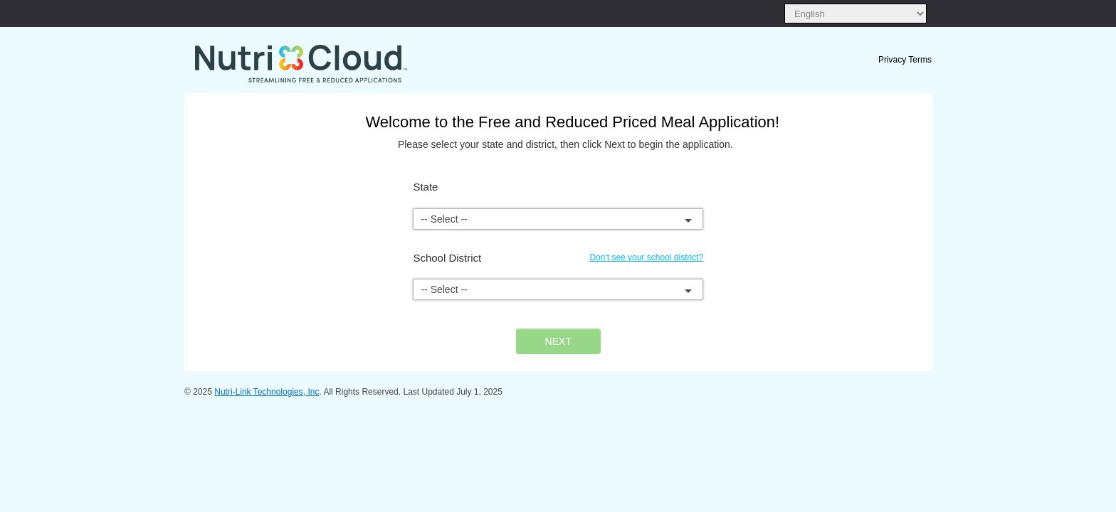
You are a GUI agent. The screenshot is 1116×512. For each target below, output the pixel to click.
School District (447, 258)
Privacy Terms (905, 60)
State (425, 187)
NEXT (558, 341)
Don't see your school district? (646, 257)
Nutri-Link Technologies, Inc (266, 392)
